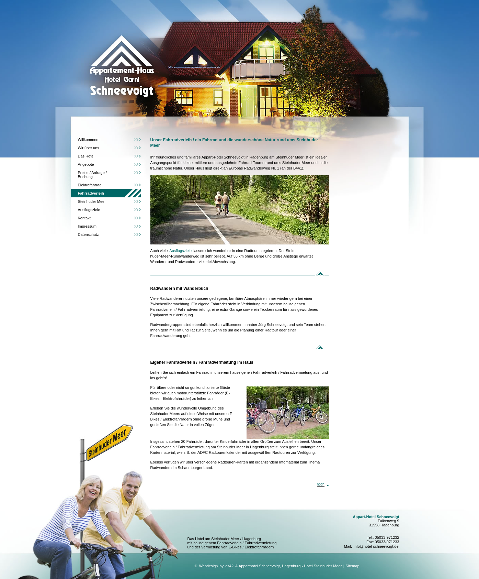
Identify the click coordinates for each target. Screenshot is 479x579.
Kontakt (84, 218)
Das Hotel (86, 156)
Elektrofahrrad (90, 185)
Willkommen (88, 140)
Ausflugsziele (89, 210)
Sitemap (352, 566)
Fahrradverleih (91, 193)
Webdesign (208, 566)
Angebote (86, 164)
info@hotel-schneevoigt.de (376, 546)
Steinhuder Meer (92, 201)
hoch (320, 484)
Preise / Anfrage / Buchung (92, 175)
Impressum (87, 226)
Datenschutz (88, 234)
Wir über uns (88, 148)
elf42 (229, 566)
